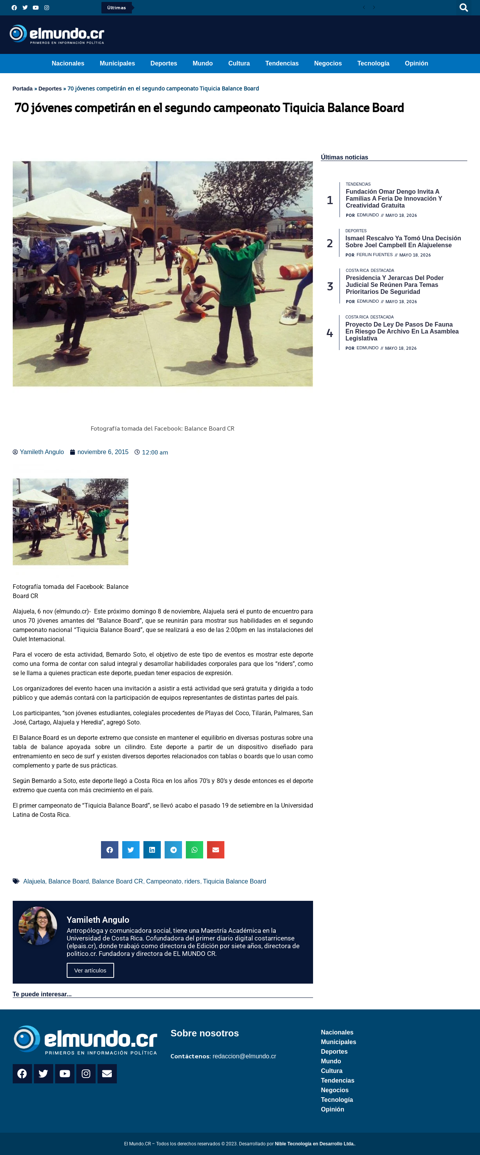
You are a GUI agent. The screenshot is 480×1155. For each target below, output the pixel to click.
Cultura (239, 63)
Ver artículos (90, 970)
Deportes (163, 63)
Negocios (328, 63)
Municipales (117, 63)
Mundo (203, 63)
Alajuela (34, 881)
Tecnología (373, 63)
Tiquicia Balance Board (234, 881)
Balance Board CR (117, 881)
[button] (464, 7)
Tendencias (282, 63)
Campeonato (164, 881)
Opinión (416, 63)
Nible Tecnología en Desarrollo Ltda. (315, 1144)
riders (192, 881)
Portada (23, 88)
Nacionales (68, 63)
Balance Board (68, 881)
